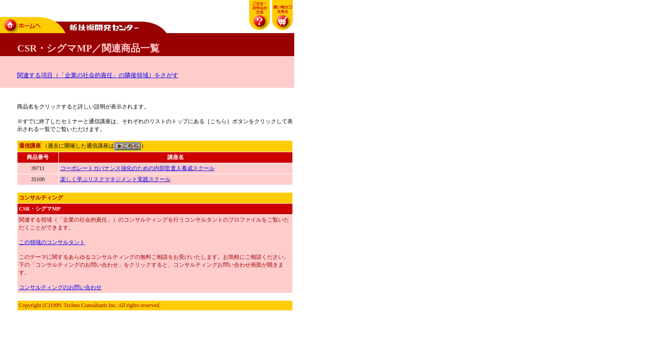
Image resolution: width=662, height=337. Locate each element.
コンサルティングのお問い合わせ (60, 287)
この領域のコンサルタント (52, 242)
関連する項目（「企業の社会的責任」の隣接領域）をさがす (97, 75)
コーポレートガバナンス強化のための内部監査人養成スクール (137, 168)
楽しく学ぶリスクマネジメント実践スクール (115, 179)
